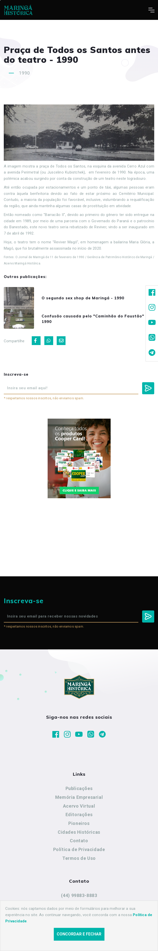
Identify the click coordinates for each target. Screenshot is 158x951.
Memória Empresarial (79, 797)
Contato (79, 840)
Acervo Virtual (79, 806)
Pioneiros (78, 823)
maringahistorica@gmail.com (79, 904)
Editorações (79, 814)
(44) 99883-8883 (79, 895)
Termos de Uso (79, 858)
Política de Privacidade (79, 849)
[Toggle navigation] (151, 10)
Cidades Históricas (79, 832)
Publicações (79, 788)
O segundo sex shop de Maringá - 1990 (83, 298)
